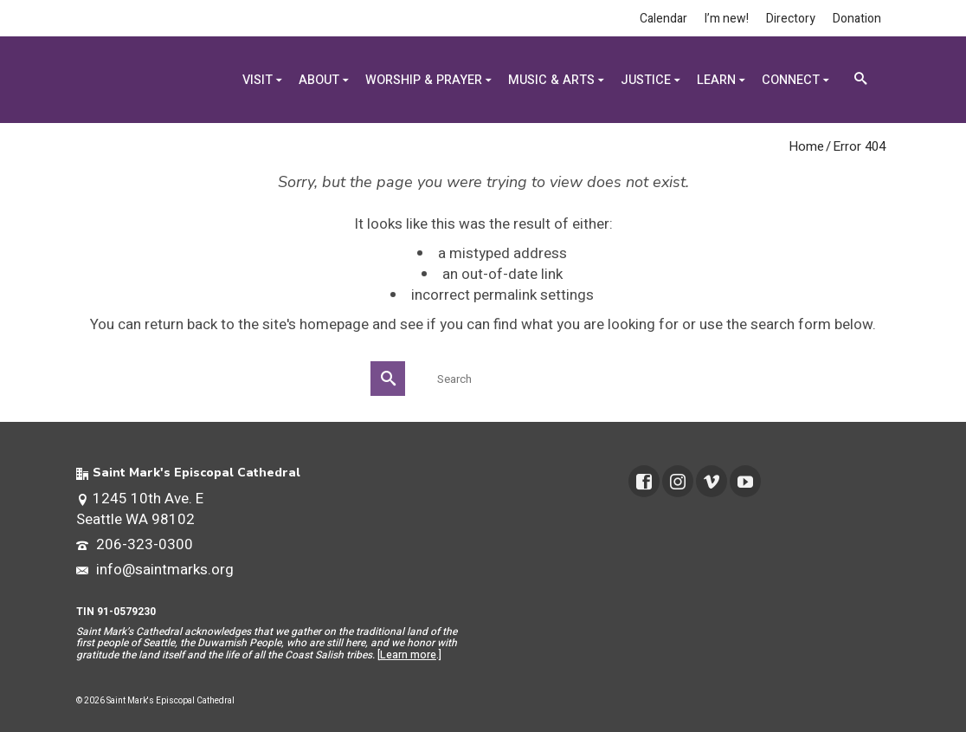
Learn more (408, 655)
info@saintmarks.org (155, 569)
